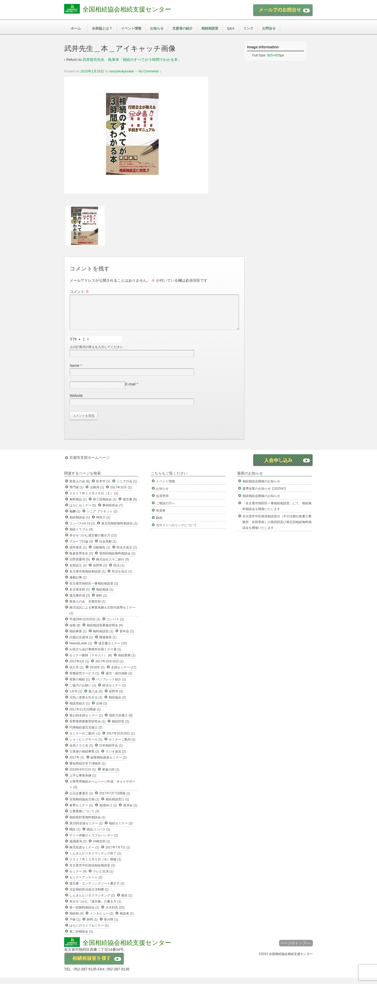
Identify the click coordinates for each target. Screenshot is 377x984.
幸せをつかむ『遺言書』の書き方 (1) (95, 908)
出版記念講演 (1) (81, 643)
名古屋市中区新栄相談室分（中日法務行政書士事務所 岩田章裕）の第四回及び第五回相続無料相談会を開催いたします (277, 528)
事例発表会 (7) (112, 511)
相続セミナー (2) (120, 829)
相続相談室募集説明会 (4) (105, 631)
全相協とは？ (102, 28)
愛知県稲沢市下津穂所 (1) (87, 770)
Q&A (231, 28)
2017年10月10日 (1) (109, 667)
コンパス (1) (115, 625)
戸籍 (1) (74, 926)
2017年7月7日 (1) (118, 853)
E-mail (130, 390)
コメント (79, 292)
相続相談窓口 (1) (117, 805)
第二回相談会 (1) (81, 938)
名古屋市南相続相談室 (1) (87, 578)
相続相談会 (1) (79, 523)
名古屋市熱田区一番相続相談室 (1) (93, 590)
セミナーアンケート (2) (85, 883)
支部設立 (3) (78, 572)
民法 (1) (118, 572)
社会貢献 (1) (108, 547)
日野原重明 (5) (79, 566)
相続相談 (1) (104, 596)
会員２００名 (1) (81, 752)
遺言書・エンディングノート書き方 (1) (96, 890)
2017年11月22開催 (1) (85, 715)
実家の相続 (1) (79, 685)
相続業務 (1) (126, 661)
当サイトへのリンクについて (176, 531)
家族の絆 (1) (110, 776)
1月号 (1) (75, 697)
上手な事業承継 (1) (82, 782)
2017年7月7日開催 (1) (114, 799)
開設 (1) (74, 835)
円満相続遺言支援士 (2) (85, 734)
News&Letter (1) (80, 649)
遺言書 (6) (130, 505)
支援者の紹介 (182, 28)
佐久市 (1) (76, 673)
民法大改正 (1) (127, 553)
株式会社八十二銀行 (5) (112, 566)
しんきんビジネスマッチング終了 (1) (95, 859)
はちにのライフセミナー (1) (89, 932)
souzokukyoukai (121, 71)
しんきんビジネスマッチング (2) (92, 902)
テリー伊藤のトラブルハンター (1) (93, 841)
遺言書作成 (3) (79, 602)
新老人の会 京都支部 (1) (87, 608)
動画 (159, 524)
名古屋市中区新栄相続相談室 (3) (92, 871)
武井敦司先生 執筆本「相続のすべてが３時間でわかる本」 (131, 59)
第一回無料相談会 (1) (84, 914)
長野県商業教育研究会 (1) (87, 728)
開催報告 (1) (108, 643)
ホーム (76, 28)
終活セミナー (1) (114, 691)
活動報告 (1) (101, 553)
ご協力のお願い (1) (82, 691)
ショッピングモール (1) (85, 746)
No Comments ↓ (149, 71)
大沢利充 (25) (115, 914)
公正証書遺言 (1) (81, 799)
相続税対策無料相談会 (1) (87, 823)
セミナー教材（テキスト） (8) (90, 661)
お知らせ (157, 28)
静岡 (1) (92, 926)
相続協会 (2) (117, 703)
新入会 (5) (95, 697)
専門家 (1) (76, 493)
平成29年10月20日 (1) (84, 625)
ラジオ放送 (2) (116, 758)
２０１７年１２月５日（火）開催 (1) (95, 865)
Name (74, 372)
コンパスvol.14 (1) (82, 529)
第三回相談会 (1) (105, 505)
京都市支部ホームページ (89, 464)
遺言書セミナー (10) (112, 649)
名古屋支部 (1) (79, 596)
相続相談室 (209, 28)
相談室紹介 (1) (79, 709)
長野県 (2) (100, 572)
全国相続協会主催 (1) (84, 805)
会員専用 (162, 502)
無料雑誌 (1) (78, 505)
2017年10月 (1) (121, 493)
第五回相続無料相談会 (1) (119, 529)
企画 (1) (101, 709)
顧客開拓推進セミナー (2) (109, 764)
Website (76, 402)
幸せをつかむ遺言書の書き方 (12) (93, 541)
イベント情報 (131, 28)
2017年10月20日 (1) (121, 740)
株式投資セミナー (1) (84, 853)
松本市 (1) (103, 487)
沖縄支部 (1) (101, 847)
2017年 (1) (76, 764)
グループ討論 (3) (81, 547)
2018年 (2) (97, 673)
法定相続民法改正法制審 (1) (89, 896)
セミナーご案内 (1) (122, 746)
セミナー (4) (78, 877)
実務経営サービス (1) (84, 679)
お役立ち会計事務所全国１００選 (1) (95, 655)
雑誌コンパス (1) (98, 835)
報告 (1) (126, 902)
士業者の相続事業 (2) (84, 758)
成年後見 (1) (78, 553)
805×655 (273, 55)
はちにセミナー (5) (82, 511)
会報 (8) (74, 631)
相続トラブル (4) (81, 535)
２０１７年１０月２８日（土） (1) (93, 499)
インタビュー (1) (101, 920)
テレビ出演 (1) (103, 877)
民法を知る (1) (122, 578)
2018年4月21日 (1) (82, 776)
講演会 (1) (130, 811)
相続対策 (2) (120, 728)
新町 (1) (101, 602)
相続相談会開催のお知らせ (261, 487)
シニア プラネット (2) (102, 517)
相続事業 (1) (78, 637)
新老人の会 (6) (79, 487)
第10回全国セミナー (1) (86, 829)
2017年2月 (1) (79, 667)
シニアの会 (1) (127, 487)
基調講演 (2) (78, 847)
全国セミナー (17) (123, 673)
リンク (248, 28)
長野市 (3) (116, 697)
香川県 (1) (111, 926)
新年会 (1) (127, 637)
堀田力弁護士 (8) (120, 721)
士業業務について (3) (84, 817)
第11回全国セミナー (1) (86, 721)
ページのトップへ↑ (296, 949)
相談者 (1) (127, 920)
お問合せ (269, 28)
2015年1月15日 (92, 71)
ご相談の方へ (165, 509)
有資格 (160, 517)
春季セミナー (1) (81, 811)
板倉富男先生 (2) (81, 560)
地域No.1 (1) (108, 811)
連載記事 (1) (78, 584)
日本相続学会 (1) (111, 752)
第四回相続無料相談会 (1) (117, 560)
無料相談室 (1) (103, 637)
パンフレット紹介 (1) (111, 685)
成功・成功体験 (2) (119, 679)
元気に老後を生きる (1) (85, 703)
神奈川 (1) (103, 523)
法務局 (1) (97, 493)
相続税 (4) (76, 920)
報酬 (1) (74, 517)
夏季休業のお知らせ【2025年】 (264, 495)
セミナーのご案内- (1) (84, 740)
